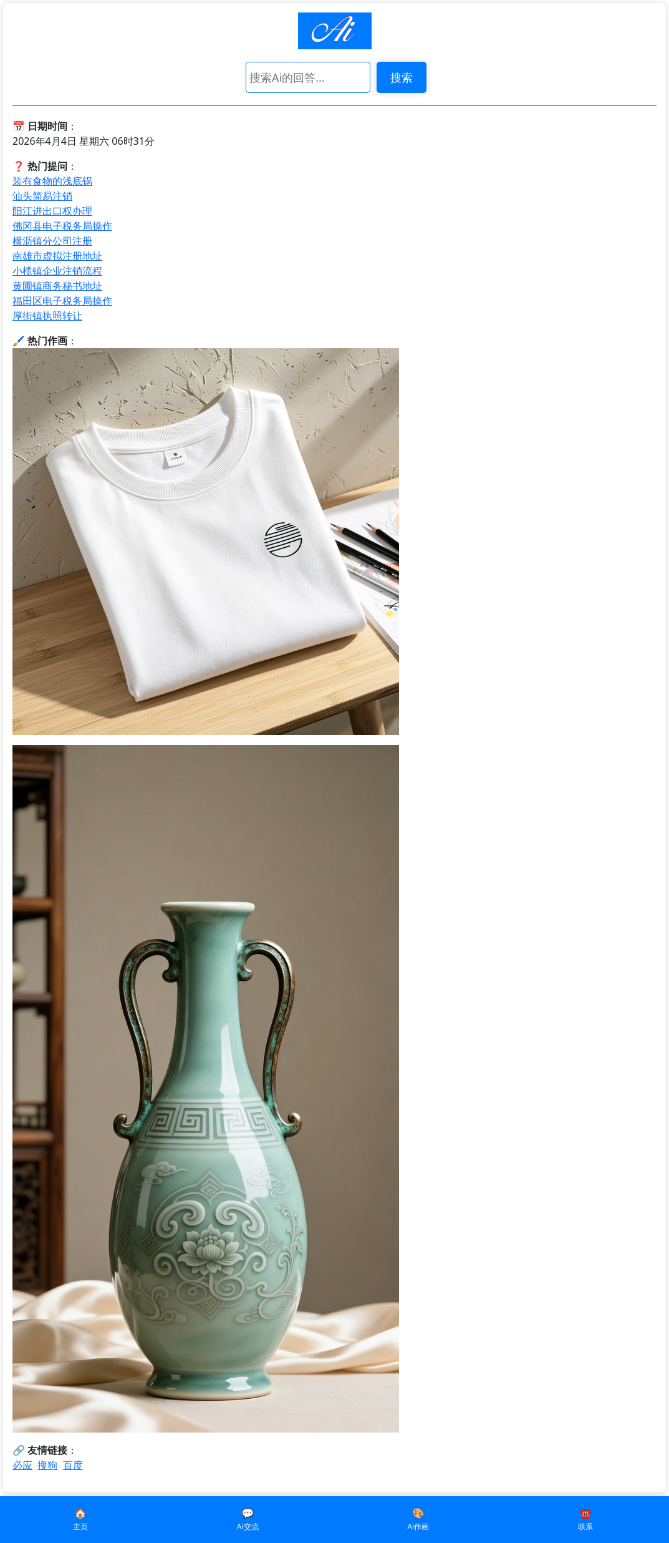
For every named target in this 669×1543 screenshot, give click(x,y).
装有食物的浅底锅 (52, 181)
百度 (73, 1465)
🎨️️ (418, 1513)
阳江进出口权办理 (52, 211)
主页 (80, 1526)
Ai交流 (248, 1526)
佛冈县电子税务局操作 (62, 226)
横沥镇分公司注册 (52, 241)
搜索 (401, 77)
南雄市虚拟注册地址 (57, 256)
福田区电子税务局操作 (62, 301)
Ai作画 (418, 1526)
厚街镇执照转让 (47, 316)
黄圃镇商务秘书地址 (57, 286)
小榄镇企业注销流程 (57, 271)
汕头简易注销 (42, 196)
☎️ (585, 1513)
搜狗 (47, 1465)
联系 (585, 1526)
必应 (22, 1465)
